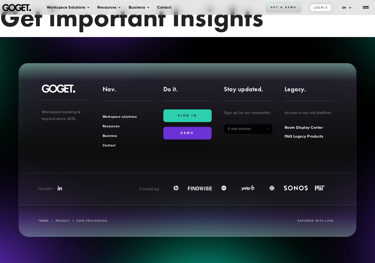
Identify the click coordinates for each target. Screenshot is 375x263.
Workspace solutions (120, 116)
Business (110, 135)
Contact (109, 145)
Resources (111, 126)
